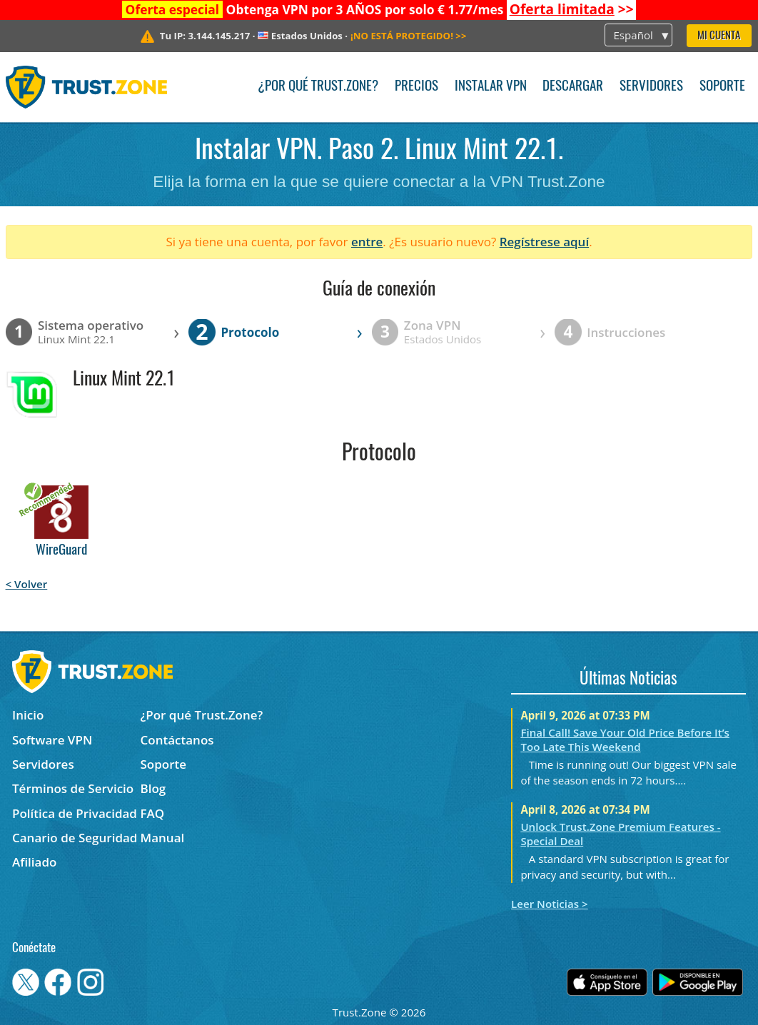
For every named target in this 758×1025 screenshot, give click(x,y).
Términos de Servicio (72, 788)
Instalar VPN (491, 87)
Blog (153, 788)
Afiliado (34, 862)
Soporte (722, 87)
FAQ (153, 813)
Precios (416, 87)
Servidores (651, 87)
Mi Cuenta (718, 36)
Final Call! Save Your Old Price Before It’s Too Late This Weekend (624, 739)
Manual (163, 837)
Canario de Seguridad (74, 837)
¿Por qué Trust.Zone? (318, 87)
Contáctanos (177, 740)
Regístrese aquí (544, 241)
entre (367, 241)
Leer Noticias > (549, 904)
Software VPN (52, 740)
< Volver (27, 584)
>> (572, 9)
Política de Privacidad (74, 813)
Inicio (28, 715)
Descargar (572, 87)
